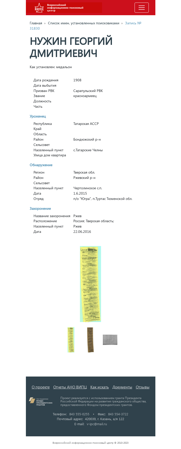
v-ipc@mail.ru (97, 424)
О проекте (41, 386)
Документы (122, 386)
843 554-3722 (118, 414)
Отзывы (143, 386)
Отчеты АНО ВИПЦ (70, 386)
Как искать (99, 386)
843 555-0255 (79, 414)
